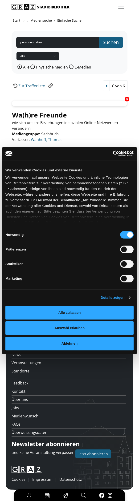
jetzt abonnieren (93, 454)
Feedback (20, 383)
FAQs (16, 424)
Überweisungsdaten (29, 432)
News (16, 354)
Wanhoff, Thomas (46, 139)
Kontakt (18, 391)
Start (16, 20)
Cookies (18, 479)
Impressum (42, 479)
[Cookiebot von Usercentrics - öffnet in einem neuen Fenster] (113, 153)
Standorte (20, 371)
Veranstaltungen (26, 362)
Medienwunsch (25, 416)
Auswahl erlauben (69, 328)
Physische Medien (52, 67)
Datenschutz (70, 479)
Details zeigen (112, 297)
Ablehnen (69, 343)
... (26, 20)
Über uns (20, 399)
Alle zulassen (69, 313)
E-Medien (83, 67)
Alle (26, 67)
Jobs (15, 407)
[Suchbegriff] (57, 42)
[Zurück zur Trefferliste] (28, 86)
